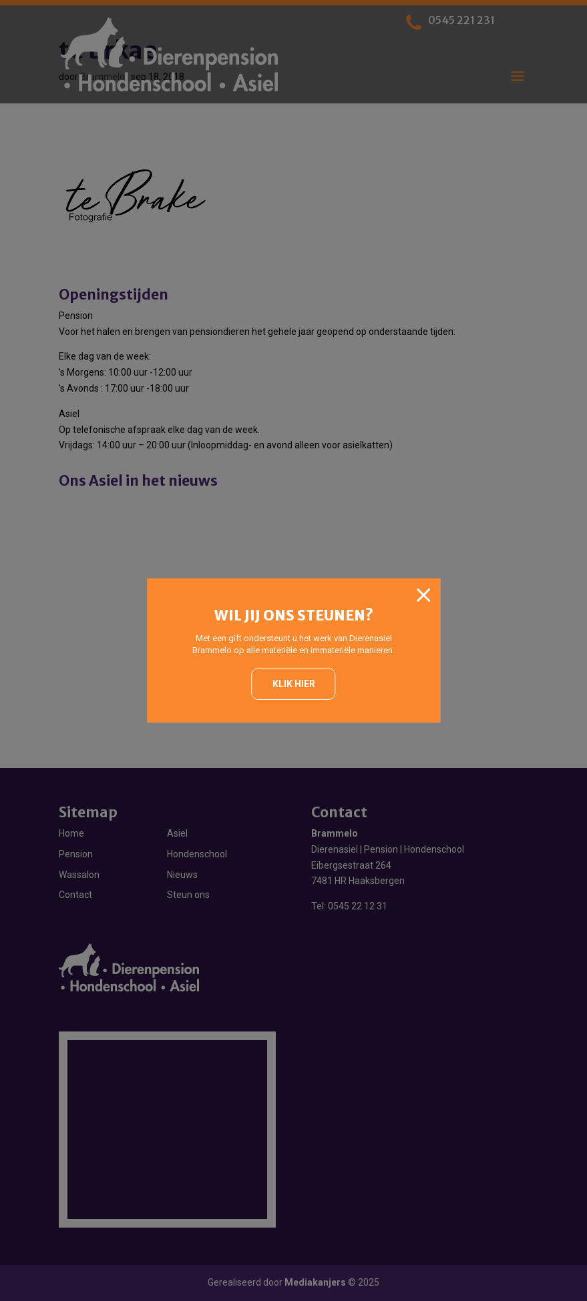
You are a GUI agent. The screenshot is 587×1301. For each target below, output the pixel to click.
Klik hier (293, 684)
